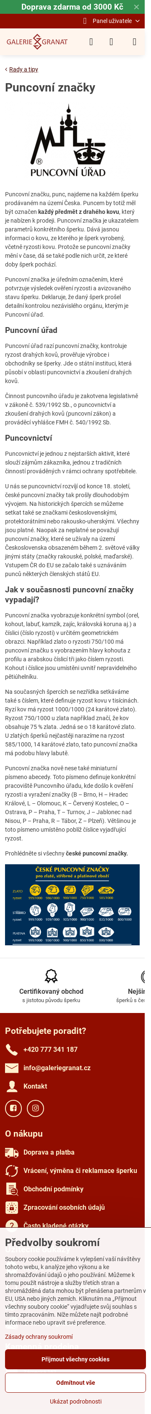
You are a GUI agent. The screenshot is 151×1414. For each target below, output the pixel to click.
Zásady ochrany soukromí (39, 1336)
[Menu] (135, 41)
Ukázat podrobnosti (76, 1401)
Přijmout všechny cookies (75, 1359)
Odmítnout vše (75, 1382)
